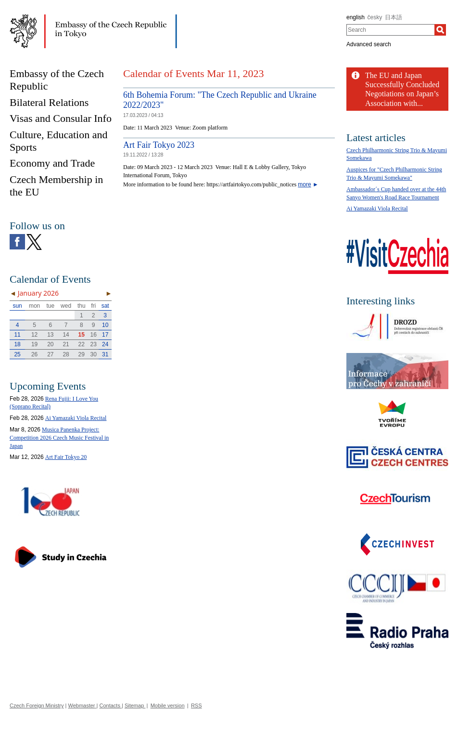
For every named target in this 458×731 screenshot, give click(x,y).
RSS (196, 705)
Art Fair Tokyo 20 (66, 457)
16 (93, 334)
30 (93, 354)
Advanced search (368, 44)
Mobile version (168, 705)
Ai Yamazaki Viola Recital (76, 418)
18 (17, 344)
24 (105, 344)
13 (50, 334)
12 (34, 334)
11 (17, 334)
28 (66, 354)
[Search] (440, 30)
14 (66, 334)
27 (50, 354)
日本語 (393, 17)
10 (105, 325)
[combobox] (390, 30)
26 (34, 354)
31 (105, 354)
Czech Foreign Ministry (37, 705)
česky (375, 17)
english (355, 17)
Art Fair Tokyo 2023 (158, 145)
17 (105, 334)
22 (81, 344)
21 (66, 344)
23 (93, 344)
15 (81, 334)
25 (17, 354)
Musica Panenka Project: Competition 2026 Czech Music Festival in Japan (59, 437)
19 (34, 344)
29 (81, 354)
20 (50, 344)
